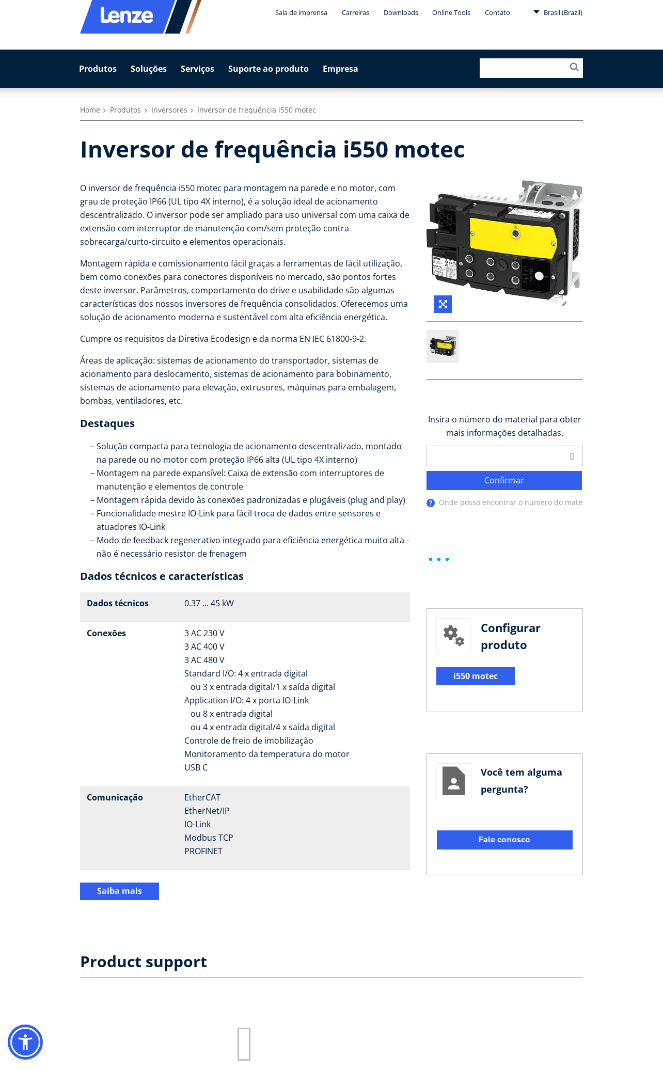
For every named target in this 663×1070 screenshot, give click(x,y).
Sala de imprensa (301, 12)
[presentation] (431, 503)
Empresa (340, 68)
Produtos (98, 68)
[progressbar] (439, 560)
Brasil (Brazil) (557, 12)
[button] (25, 1042)
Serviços (197, 68)
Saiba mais (119, 890)
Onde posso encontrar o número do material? (518, 503)
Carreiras (355, 12)
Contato (497, 12)
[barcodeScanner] (572, 456)
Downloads (401, 12)
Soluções (149, 68)
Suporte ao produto (268, 68)
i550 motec (475, 676)
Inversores (169, 110)
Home (90, 110)
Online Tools (451, 12)
